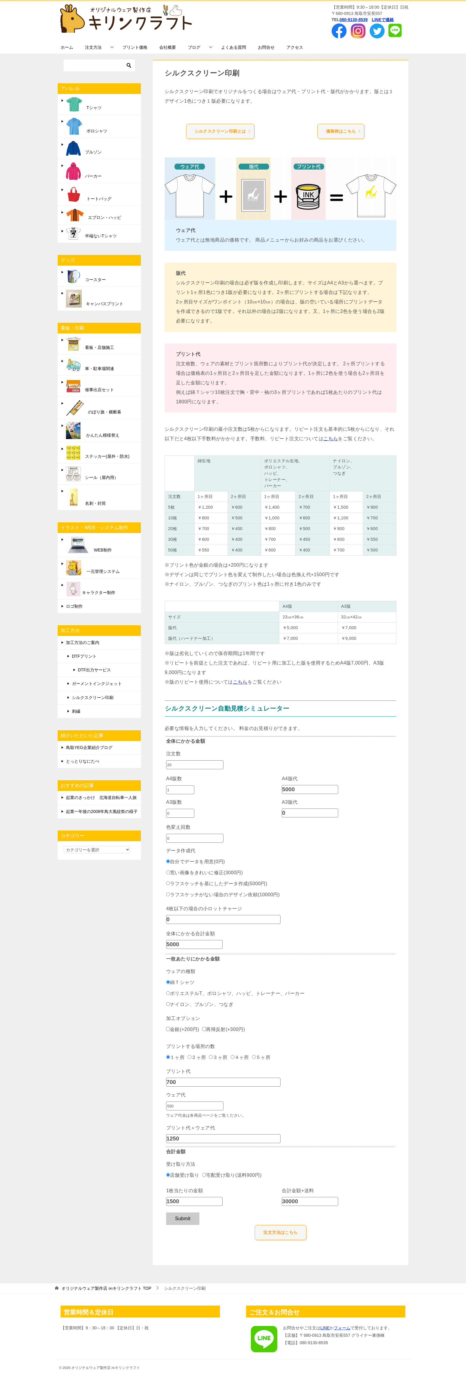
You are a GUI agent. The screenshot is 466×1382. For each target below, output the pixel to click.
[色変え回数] (194, 838)
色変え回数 (178, 827)
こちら (330, 438)
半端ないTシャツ (91, 234)
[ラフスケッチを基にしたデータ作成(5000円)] (168, 883)
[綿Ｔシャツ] (168, 982)
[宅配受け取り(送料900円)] (204, 1175)
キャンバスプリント (94, 299)
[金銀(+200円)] (168, 1029)
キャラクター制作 (90, 589)
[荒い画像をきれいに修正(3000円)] (168, 872)
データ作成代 (180, 850)
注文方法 (93, 47)
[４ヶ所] (232, 1057)
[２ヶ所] (189, 1057)
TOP (106, 1288)
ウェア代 (176, 1094)
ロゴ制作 (74, 606)
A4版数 (174, 778)
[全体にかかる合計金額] (194, 944)
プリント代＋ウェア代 (190, 1127)
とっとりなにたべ (82, 761)
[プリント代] (223, 1082)
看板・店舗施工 (90, 343)
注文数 (173, 753)
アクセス (294, 47)
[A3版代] (310, 812)
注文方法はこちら (280, 1232)
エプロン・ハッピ (93, 215)
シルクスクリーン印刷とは (223, 131)
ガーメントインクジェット (97, 683)
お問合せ (266, 47)
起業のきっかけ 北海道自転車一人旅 (101, 797)
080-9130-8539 (353, 19)
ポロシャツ (86, 126)
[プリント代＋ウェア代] (223, 1138)
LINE (325, 1327)
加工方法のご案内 (82, 642)
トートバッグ (88, 194)
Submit (183, 1218)
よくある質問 (233, 47)
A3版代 (289, 802)
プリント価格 (134, 47)
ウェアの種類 (180, 971)
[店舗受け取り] (168, 1175)
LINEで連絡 (383, 19)
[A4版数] (180, 789)
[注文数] (194, 764)
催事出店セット (90, 386)
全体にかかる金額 (185, 741)
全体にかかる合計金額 (190, 933)
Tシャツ (84, 104)
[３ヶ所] (211, 1057)
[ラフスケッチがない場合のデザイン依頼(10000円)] (168, 894)
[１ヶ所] (168, 1057)
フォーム (342, 1327)
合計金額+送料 (298, 1190)
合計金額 (176, 1151)
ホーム (67, 47)
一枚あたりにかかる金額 (193, 958)
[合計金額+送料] (310, 1201)
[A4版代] (310, 789)
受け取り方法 (180, 1164)
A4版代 (289, 778)
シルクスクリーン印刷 (93, 697)
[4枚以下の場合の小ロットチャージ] (223, 919)
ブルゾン (84, 148)
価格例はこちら (343, 131)
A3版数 (174, 802)
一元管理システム (93, 567)
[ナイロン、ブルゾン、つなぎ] (168, 1004)
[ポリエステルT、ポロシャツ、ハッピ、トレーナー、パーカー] (168, 993)
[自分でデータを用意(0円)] (168, 861)
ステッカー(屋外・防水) (97, 452)
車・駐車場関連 (90, 365)
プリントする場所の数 (190, 1046)
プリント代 (178, 1071)
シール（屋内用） (92, 473)
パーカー (84, 171)
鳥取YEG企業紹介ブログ (89, 747)
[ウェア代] (194, 1105)
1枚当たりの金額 (184, 1190)
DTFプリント (84, 656)
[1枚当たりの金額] (194, 1201)
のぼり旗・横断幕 (93, 408)
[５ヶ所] (254, 1057)
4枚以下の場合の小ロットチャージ (204, 908)
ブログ (194, 47)
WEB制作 (89, 545)
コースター (86, 276)
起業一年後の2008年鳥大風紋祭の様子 (102, 811)
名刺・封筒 (86, 497)
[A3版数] (180, 813)
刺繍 (76, 711)
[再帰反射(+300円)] (204, 1029)
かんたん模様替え (92, 430)
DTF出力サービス (94, 670)
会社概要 (167, 47)
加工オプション (183, 1018)
